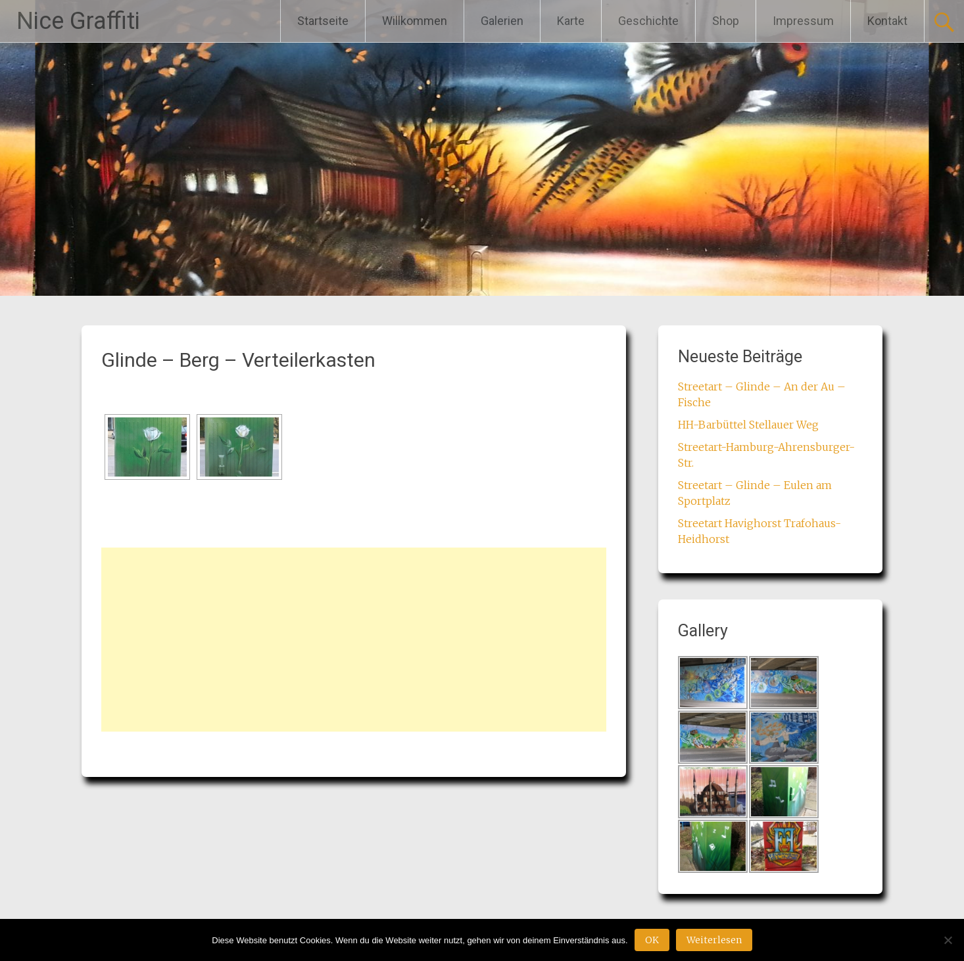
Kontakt (887, 21)
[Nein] (947, 940)
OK (652, 940)
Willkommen (414, 21)
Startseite (323, 21)
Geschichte (648, 21)
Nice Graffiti (78, 21)
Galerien (502, 21)
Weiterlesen (714, 940)
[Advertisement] (353, 640)
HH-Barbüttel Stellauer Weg (748, 424)
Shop (725, 21)
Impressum (803, 21)
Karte (571, 21)
